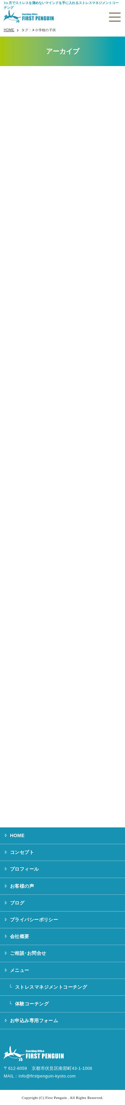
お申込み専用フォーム (34, 1020)
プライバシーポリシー (34, 919)
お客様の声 (22, 886)
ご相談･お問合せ (28, 953)
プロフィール (24, 869)
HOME (17, 835)
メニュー (19, 970)
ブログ (17, 903)
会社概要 (19, 936)
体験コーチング (32, 1003)
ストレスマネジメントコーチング (51, 987)
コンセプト (22, 852)
